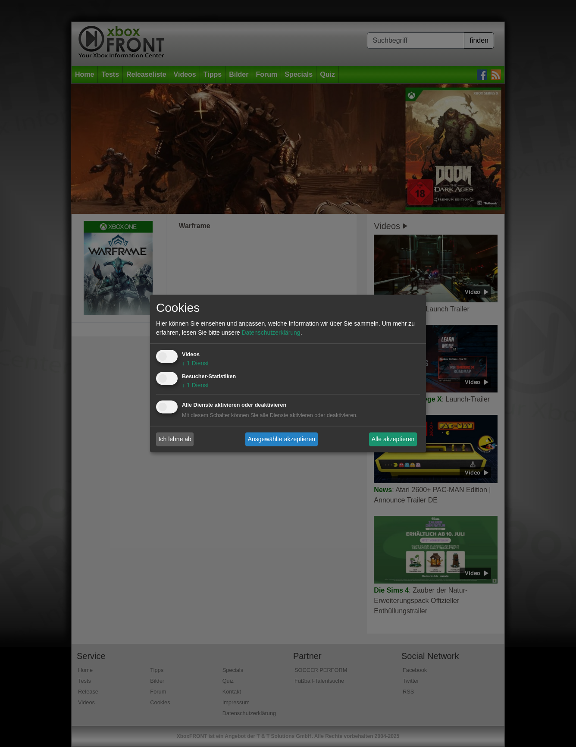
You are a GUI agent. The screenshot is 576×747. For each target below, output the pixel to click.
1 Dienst (195, 363)
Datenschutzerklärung (270, 333)
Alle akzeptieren (393, 439)
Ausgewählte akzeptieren (281, 439)
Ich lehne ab (175, 439)
